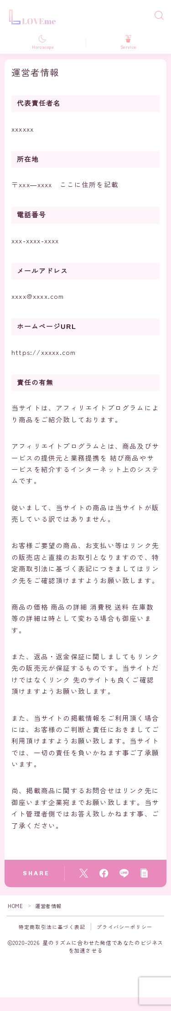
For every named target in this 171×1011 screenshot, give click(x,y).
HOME (15, 905)
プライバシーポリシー (124, 926)
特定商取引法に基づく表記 (52, 926)
